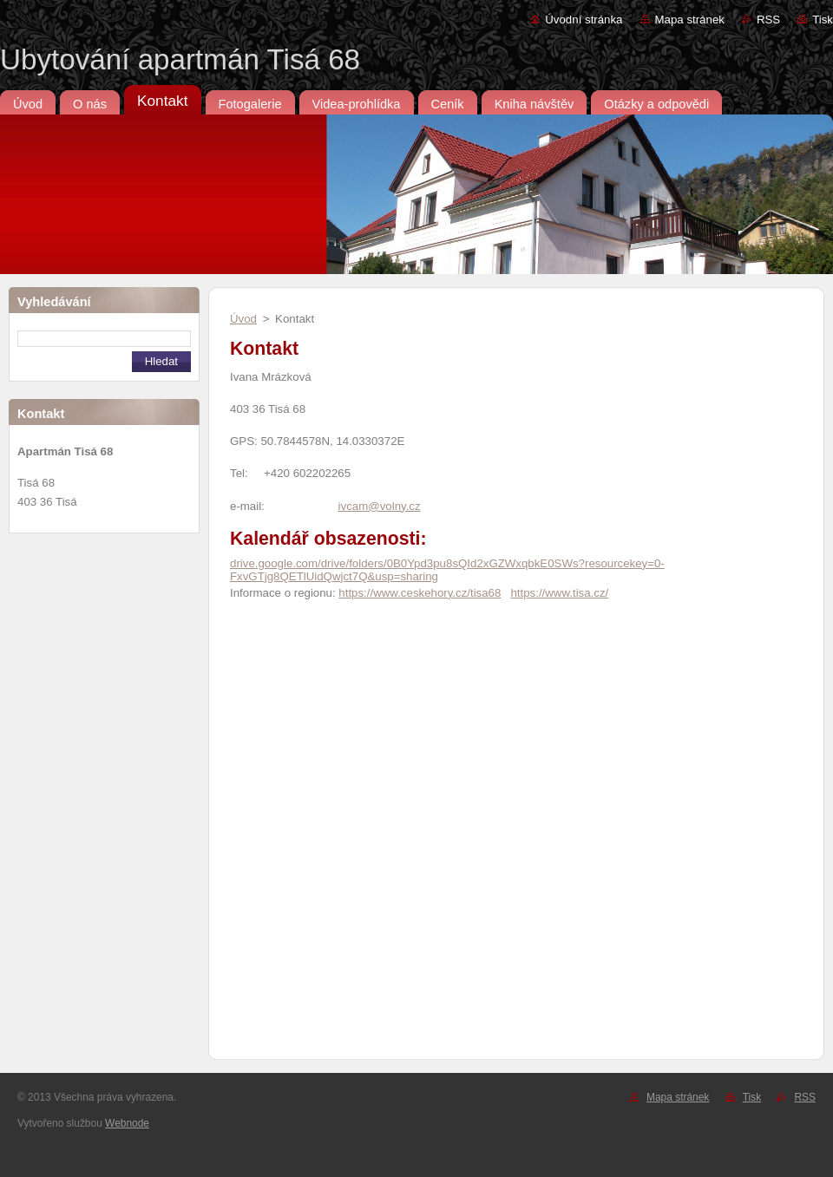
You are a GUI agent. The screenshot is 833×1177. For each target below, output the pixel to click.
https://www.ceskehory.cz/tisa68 (419, 592)
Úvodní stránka (583, 19)
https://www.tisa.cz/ (559, 592)
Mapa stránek (690, 19)
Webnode (127, 1123)
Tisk (822, 19)
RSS (768, 19)
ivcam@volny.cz (379, 506)
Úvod (243, 318)
